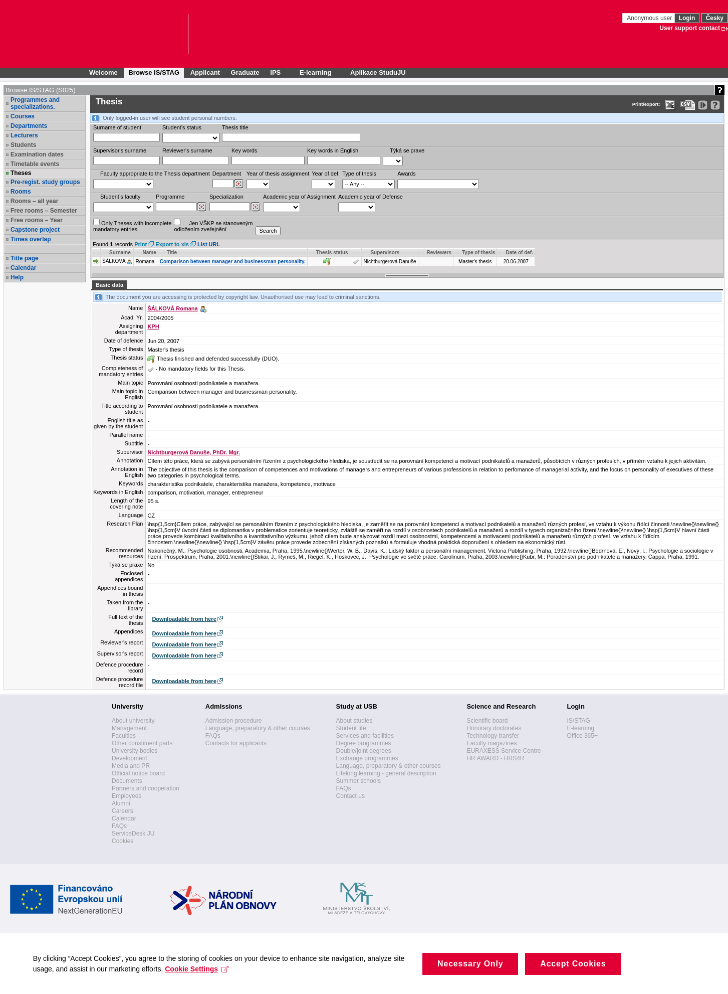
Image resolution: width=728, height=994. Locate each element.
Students (23, 144)
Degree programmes (363, 743)
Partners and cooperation (145, 788)
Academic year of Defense (370, 197)
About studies (354, 720)
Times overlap (31, 239)
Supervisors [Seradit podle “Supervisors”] (384, 252)
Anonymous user (650, 18)
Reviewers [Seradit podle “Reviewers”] (439, 252)
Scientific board (487, 720)
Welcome (103, 72)
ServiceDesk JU (133, 833)
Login (687, 18)
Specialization (226, 197)
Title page (25, 258)
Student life (351, 728)
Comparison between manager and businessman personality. (233, 261)
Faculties (124, 735)
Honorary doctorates (493, 728)
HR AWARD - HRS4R (495, 758)
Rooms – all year (34, 201)
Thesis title (235, 127)
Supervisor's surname (119, 150)
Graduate (245, 72)
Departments (29, 125)
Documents (127, 780)
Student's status (181, 127)
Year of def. (326, 174)
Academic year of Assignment (299, 197)
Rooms (21, 191)
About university (133, 720)
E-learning (580, 728)
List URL (208, 244)
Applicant (205, 72)
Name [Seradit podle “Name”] (149, 252)
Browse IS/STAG (153, 72)
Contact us (350, 795)
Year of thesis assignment (278, 174)
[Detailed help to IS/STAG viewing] (715, 105)
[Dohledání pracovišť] (238, 184)
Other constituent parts (142, 743)
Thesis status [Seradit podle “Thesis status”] (332, 252)
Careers (122, 810)
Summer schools (358, 780)
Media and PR (131, 765)
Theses (21, 173)
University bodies (134, 750)
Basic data (109, 285)
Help (17, 277)
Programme (170, 197)
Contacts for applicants (236, 743)
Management (129, 728)
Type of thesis (359, 174)
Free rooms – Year (37, 220)
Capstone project (35, 229)
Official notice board (138, 773)
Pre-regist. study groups (45, 182)
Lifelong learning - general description (386, 773)
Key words (244, 150)
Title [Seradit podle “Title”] (172, 252)
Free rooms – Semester (44, 210)
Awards (406, 174)
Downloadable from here (184, 619)
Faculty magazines (491, 743)
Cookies (122, 841)
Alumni (121, 803)
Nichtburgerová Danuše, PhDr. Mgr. (193, 452)
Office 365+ (582, 735)
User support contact (689, 28)
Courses (23, 116)
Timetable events (35, 164)
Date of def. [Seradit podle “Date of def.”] (519, 252)
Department (226, 174)
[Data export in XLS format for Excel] (670, 105)
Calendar (23, 267)
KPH (153, 326)
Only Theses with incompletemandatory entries (132, 225)
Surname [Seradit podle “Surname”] (120, 252)
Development (129, 758)
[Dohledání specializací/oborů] (255, 207)
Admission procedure (233, 720)
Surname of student (117, 127)
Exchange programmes (367, 758)
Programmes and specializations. (35, 103)
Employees (126, 795)
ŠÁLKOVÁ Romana (172, 308)
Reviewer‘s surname (187, 150)
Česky (714, 18)
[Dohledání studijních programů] (201, 207)
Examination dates (37, 154)
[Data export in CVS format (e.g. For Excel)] (687, 105)
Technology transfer (492, 735)
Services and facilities (365, 735)
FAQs (119, 826)
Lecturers (24, 135)
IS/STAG (578, 720)
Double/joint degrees (363, 750)
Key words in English (332, 150)
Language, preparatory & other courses (257, 728)
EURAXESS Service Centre (503, 750)
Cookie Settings (199, 979)
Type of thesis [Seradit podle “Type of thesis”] (479, 252)
